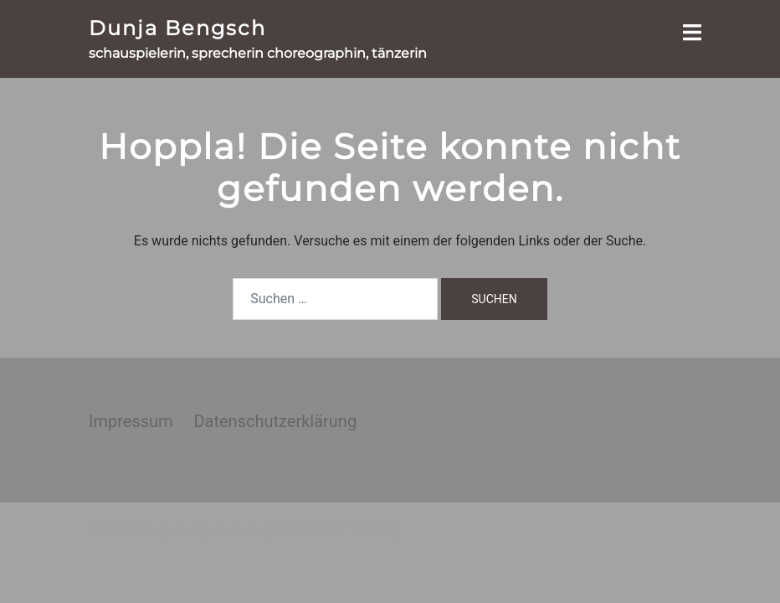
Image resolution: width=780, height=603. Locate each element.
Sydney (378, 530)
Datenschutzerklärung (275, 421)
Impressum (131, 421)
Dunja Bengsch (177, 28)
